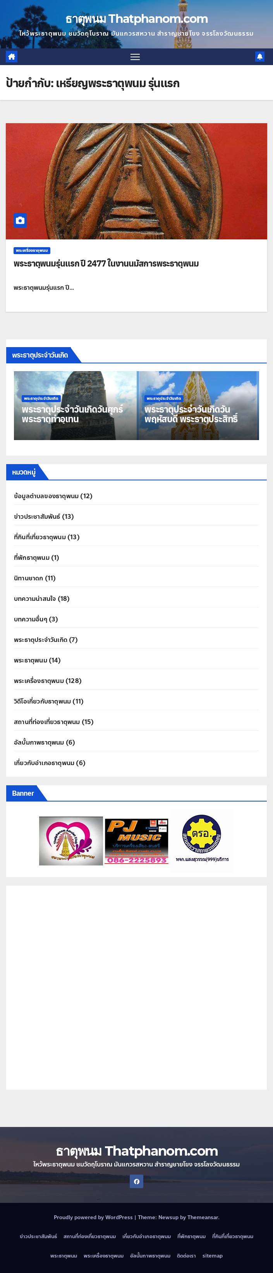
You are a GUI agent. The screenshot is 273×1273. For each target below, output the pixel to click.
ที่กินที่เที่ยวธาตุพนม (40, 537)
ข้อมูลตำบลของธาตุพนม (46, 496)
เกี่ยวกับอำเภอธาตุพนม (44, 763)
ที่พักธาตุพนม (32, 558)
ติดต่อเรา (186, 1256)
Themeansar (202, 1217)
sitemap (213, 1256)
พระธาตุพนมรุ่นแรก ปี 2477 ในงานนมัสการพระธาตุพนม (106, 263)
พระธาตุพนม (30, 660)
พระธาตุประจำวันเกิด (41, 398)
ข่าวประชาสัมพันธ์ (37, 516)
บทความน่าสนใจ (35, 599)
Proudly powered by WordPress (94, 1217)
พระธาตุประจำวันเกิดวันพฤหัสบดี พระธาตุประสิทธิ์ (190, 413)
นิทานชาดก (28, 578)
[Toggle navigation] (135, 56)
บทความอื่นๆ (30, 619)
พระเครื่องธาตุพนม (32, 250)
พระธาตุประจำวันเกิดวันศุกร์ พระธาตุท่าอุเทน (72, 413)
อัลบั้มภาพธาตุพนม (39, 742)
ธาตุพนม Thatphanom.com (136, 19)
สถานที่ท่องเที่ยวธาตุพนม (47, 722)
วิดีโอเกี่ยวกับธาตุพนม (42, 701)
